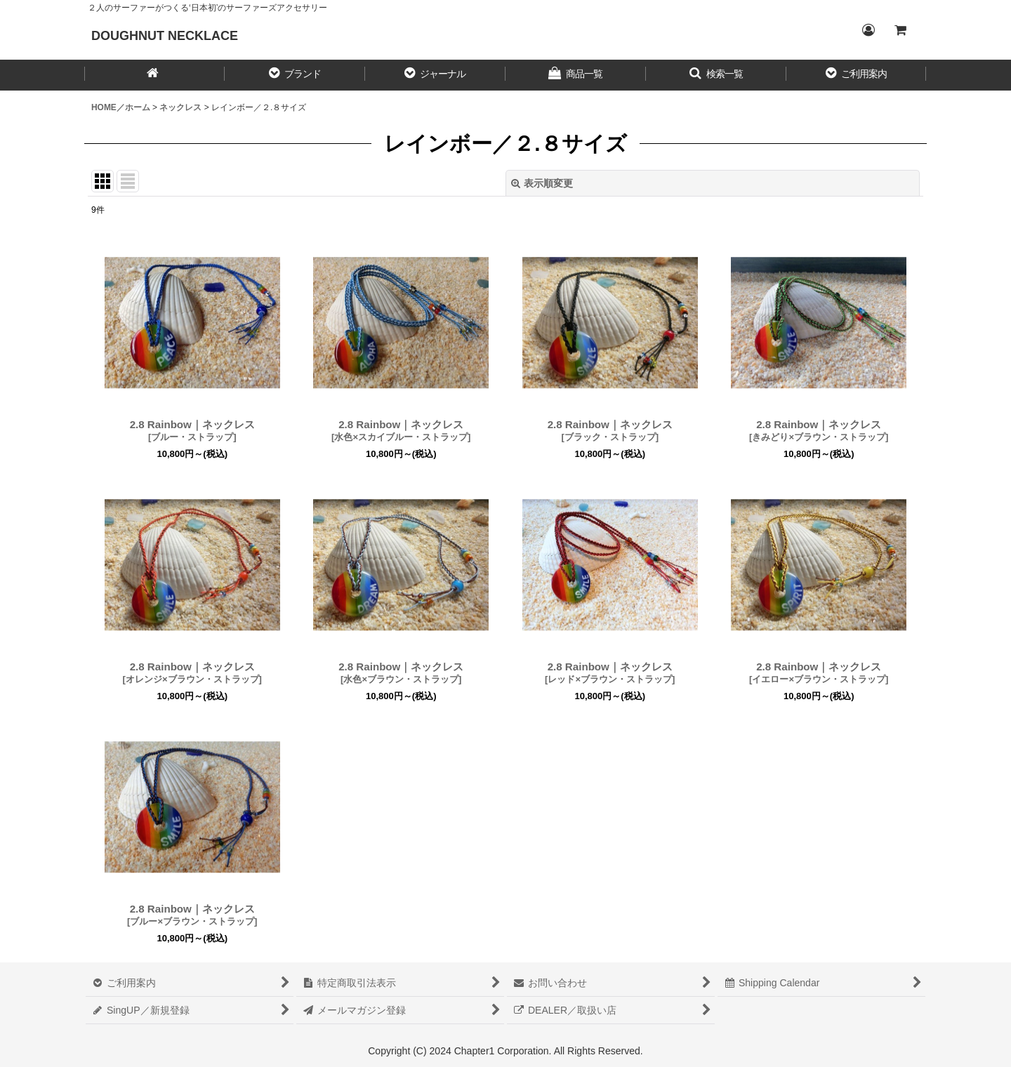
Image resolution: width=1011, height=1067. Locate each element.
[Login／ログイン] (867, 30)
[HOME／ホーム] (154, 75)
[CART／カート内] (900, 30)
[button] (295, 75)
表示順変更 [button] (542, 183)
